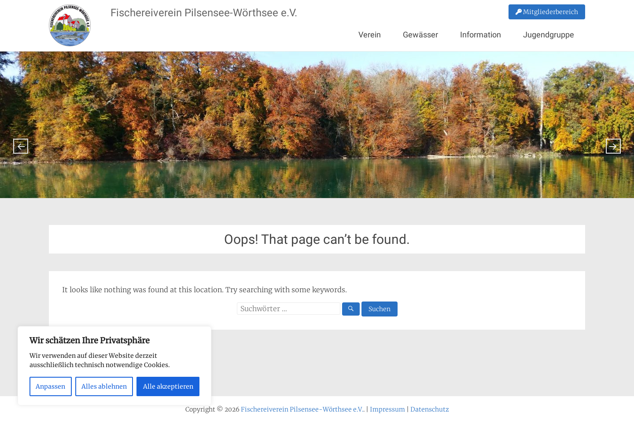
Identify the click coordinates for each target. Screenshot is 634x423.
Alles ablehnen (104, 386)
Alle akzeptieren (168, 386)
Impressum (387, 409)
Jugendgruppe (548, 34)
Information (480, 34)
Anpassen (50, 386)
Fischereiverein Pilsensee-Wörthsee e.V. (204, 13)
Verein (369, 34)
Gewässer (420, 34)
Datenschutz (429, 409)
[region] (114, 365)
